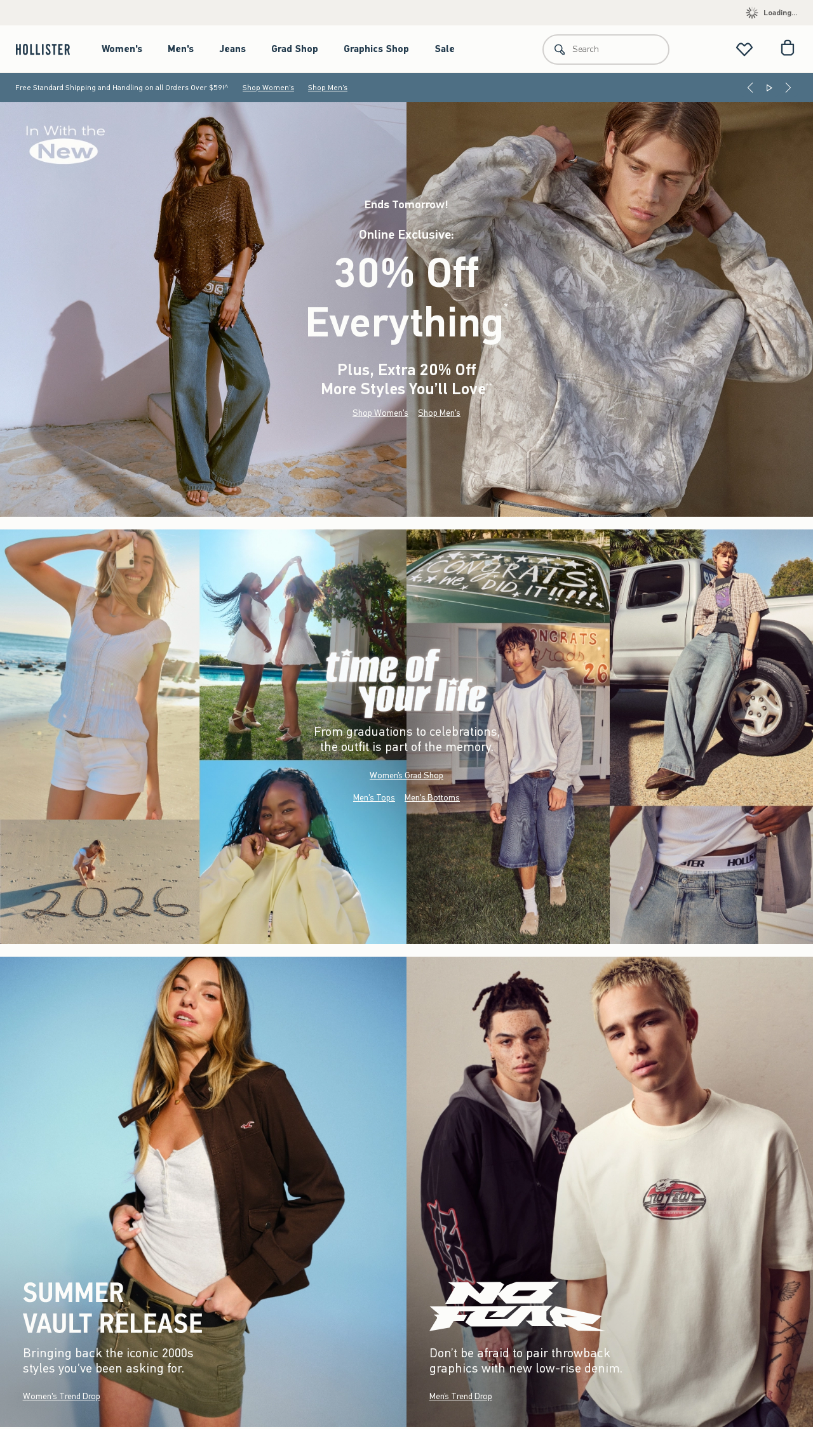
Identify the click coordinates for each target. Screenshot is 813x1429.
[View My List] (744, 49)
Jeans (232, 49)
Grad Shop (294, 49)
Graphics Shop (376, 49)
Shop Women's (268, 88)
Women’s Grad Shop (406, 775)
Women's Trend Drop (61, 1396)
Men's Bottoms (432, 798)
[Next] (788, 87)
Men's (181, 49)
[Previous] (750, 87)
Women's (122, 49)
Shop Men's (327, 88)
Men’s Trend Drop (460, 1396)
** (489, 386)
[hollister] (49, 49)
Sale (444, 49)
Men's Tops (374, 798)
